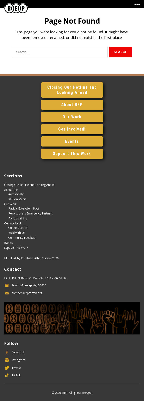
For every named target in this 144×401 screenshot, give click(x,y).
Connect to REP (18, 228)
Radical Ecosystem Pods (24, 208)
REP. (65, 393)
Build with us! (16, 233)
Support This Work (72, 153)
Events (72, 141)
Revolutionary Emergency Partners (30, 213)
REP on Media (17, 199)
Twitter (16, 368)
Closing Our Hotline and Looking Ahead (72, 90)
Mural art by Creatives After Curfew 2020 (31, 258)
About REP (72, 104)
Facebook (18, 352)
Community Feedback (22, 238)
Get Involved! (72, 129)
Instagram (18, 360)
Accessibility (16, 194)
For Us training (17, 218)
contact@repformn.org (27, 293)
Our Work (72, 116)
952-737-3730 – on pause (49, 278)
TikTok (16, 375)
